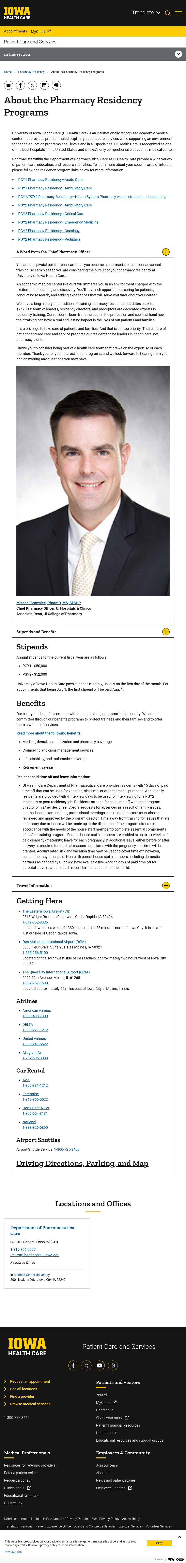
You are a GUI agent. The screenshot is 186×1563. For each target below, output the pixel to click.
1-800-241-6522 (35, 1044)
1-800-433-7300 (35, 1016)
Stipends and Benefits (36, 631)
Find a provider (22, 1396)
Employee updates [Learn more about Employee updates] (111, 1488)
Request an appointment (30, 1381)
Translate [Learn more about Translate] (143, 12)
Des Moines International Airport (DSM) (54, 942)
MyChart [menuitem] (38, 31)
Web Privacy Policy (105, 1519)
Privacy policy (13, 1551)
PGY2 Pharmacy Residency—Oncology (49, 231)
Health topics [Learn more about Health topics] (106, 1433)
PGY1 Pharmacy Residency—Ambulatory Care (55, 188)
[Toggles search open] (170, 13)
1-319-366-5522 (35, 1099)
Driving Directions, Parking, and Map (82, 1163)
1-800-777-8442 (16, 1417)
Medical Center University (32, 1275)
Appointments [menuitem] (15, 31)
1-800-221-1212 (35, 1030)
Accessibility (131, 1519)
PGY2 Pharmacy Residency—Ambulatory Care (55, 205)
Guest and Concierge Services (95, 1526)
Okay (159, 1543)
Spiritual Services (131, 1526)
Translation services (18, 1526)
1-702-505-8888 (35, 1058)
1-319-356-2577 (23, 1249)
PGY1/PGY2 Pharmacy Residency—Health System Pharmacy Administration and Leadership (92, 196)
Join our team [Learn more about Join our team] (107, 1465)
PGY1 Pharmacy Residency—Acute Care (50, 179)
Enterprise (30, 1094)
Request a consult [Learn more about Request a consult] (18, 1480)
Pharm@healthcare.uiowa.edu (34, 1255)
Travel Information (34, 885)
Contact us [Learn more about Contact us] (104, 1410)
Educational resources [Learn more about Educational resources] (21, 1495)
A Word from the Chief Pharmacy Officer (53, 251)
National (29, 1122)
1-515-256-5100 (35, 953)
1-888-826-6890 (35, 1127)
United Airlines (34, 1038)
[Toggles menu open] (178, 13)
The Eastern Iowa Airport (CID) (47, 911)
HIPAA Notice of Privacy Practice (66, 1519)
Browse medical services (30, 1404)
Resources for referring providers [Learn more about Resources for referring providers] (30, 1465)
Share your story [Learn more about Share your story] (109, 1418)
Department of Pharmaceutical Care (43, 1230)
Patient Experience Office (53, 1526)
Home (8, 71)
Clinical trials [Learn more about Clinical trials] (14, 1488)
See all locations (23, 1389)
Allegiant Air (32, 1052)
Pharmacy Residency (31, 71)
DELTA (27, 1024)
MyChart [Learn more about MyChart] (103, 1402)
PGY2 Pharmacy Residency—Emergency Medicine (58, 222)
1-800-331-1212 (35, 1085)
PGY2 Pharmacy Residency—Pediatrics (49, 239)
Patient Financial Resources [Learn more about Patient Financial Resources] (118, 1425)
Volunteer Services (159, 1526)
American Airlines (36, 1010)
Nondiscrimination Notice (22, 1519)
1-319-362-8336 (35, 922)
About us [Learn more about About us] (103, 1473)
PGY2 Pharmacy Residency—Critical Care (51, 214)
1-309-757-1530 (35, 983)
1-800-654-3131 (35, 1113)
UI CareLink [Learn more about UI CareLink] (13, 1503)
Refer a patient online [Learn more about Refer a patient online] (20, 1473)
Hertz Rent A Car (35, 1108)
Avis (26, 1080)
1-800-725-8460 (66, 1149)
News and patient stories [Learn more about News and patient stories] (116, 1480)
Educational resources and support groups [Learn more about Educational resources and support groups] (129, 1440)
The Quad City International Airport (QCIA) (56, 972)
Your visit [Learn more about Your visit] (103, 1395)
